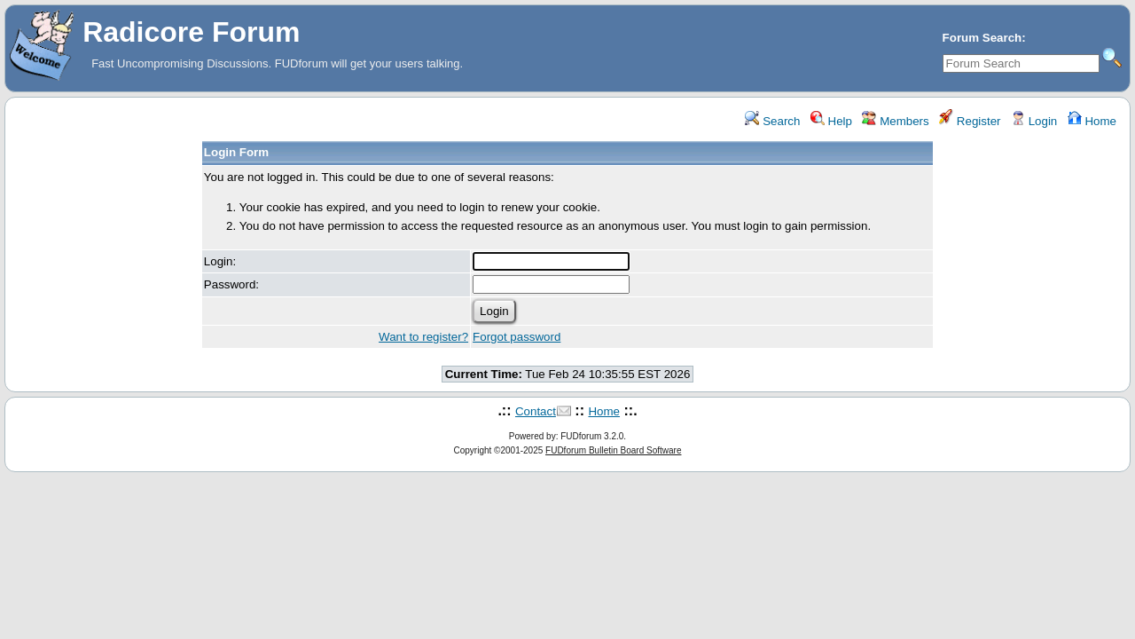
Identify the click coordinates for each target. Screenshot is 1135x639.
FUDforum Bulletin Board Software (613, 450)
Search (772, 121)
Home (1092, 121)
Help (831, 121)
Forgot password (516, 336)
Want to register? (423, 336)
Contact (535, 411)
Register (969, 121)
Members (895, 121)
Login (1034, 121)
